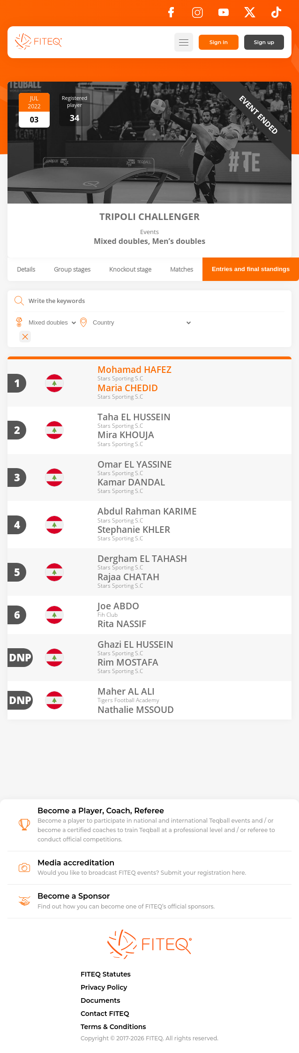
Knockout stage (130, 269)
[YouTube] (223, 15)
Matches (181, 269)
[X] (249, 15)
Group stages (72, 269)
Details (26, 269)
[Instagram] (197, 15)
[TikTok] (276, 15)
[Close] (25, 336)
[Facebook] (171, 15)
